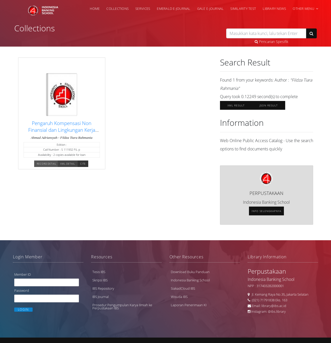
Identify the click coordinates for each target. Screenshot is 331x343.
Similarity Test (243, 8)
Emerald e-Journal (173, 8)
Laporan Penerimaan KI (189, 305)
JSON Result (269, 105)
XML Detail (67, 163)
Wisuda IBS (179, 296)
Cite (83, 163)
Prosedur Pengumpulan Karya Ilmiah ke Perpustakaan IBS (122, 306)
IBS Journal (100, 296)
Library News (274, 8)
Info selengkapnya (266, 211)
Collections (117, 8)
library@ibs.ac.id (273, 305)
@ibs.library (277, 311)
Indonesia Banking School (190, 280)
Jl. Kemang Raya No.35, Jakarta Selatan (278, 294)
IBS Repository (103, 288)
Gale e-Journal (210, 8)
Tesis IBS (98, 271)
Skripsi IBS (100, 280)
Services (142, 8)
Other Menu (303, 8)
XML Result (236, 105)
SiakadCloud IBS (183, 288)
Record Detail (46, 163)
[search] (266, 33)
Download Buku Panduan (190, 271)
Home (95, 8)
